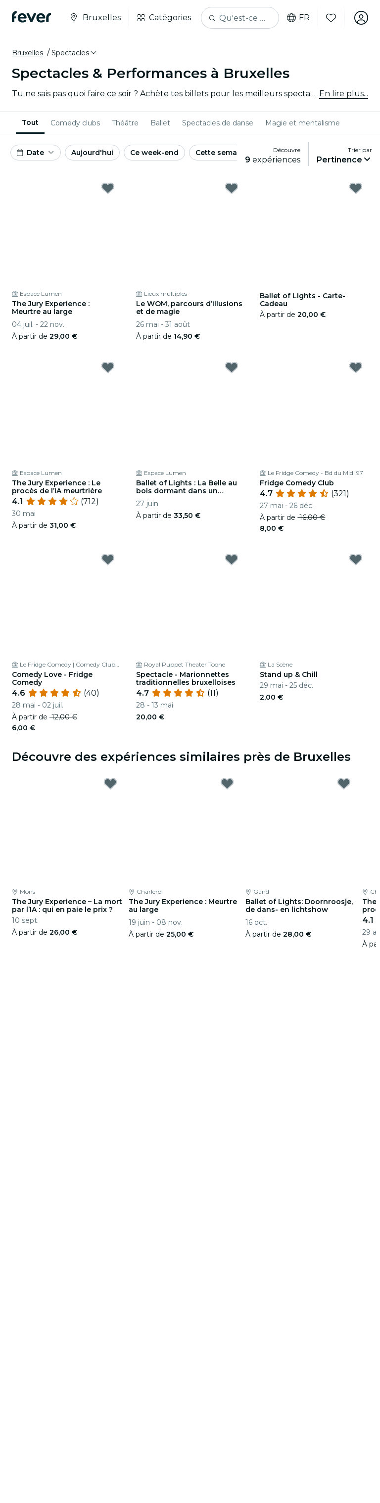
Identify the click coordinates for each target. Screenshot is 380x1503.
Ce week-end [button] (154, 152)
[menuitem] (30, 123)
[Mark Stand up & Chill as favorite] (355, 559)
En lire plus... (343, 93)
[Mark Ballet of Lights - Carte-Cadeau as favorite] (355, 188)
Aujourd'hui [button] (92, 152)
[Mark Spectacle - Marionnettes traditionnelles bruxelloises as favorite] (231, 559)
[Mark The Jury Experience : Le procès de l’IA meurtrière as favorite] (107, 367)
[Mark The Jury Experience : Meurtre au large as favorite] (107, 188)
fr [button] (298, 17)
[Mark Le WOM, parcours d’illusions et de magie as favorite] (231, 188)
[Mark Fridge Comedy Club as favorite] (355, 367)
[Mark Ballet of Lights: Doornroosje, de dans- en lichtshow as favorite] (343, 783)
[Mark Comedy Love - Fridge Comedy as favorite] (107, 559)
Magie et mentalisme (302, 123)
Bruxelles (27, 52)
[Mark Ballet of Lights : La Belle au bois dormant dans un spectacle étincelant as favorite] (231, 367)
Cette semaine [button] (221, 152)
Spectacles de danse (217, 123)
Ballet (160, 123)
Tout (30, 122)
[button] (74, 53)
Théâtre (125, 123)
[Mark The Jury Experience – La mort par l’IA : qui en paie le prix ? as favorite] (110, 783)
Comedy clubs (75, 123)
